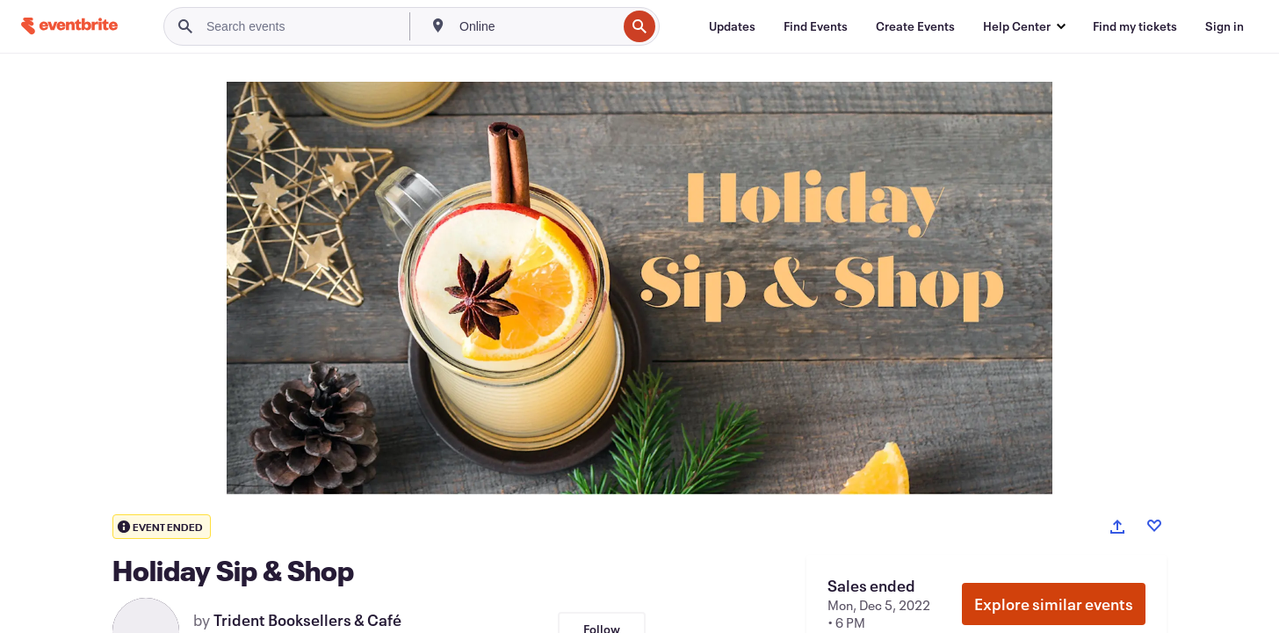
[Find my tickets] (1135, 26)
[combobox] (536, 26)
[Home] (69, 26)
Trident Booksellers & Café (307, 620)
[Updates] (732, 26)
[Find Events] (816, 26)
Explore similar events (1053, 604)
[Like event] (1154, 525)
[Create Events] (915, 26)
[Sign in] (1224, 26)
